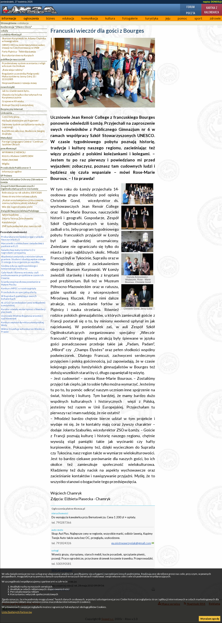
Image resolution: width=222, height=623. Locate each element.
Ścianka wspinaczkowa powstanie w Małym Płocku (20, 283)
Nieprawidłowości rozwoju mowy (19, 83)
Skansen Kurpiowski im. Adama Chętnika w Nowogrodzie (24, 39)
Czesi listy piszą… (11, 116)
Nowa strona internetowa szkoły (19, 196)
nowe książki (8, 87)
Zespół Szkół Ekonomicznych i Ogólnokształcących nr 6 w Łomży (19, 187)
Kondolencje (9, 222)
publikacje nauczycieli (13, 59)
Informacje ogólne (12, 171)
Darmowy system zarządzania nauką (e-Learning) (23, 126)
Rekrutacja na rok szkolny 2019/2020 (22, 192)
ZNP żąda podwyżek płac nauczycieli (21, 226)
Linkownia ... (7, 113)
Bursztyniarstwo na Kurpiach (18, 55)
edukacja (68, 18)
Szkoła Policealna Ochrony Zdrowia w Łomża (22, 181)
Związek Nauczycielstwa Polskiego (20, 210)
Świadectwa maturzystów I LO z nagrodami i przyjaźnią (18, 251)
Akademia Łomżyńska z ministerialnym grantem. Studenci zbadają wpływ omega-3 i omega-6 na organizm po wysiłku (23, 259)
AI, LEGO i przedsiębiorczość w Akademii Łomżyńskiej (23, 304)
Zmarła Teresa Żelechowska (17, 218)
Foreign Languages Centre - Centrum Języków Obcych (22, 143)
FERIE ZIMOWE (10, 159)
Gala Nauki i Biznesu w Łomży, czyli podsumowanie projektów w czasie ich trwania (22, 275)
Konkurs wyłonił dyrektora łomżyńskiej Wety (22, 323)
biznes (50, 18)
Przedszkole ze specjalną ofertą (18, 292)
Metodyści (6, 137)
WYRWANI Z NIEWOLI (14, 152)
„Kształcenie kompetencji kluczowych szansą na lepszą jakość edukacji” (22, 201)
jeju (168, 18)
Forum (190, 6)
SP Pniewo (6, 175)
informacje (9, 18)
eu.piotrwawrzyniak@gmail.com (131, 543)
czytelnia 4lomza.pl (11, 34)
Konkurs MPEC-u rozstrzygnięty (18, 288)
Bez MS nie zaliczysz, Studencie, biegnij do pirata (23, 132)
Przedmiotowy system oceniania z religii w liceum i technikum (23, 64)
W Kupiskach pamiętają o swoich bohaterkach (19, 297)
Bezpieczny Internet (12, 109)
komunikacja (90, 18)
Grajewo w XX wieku (13, 101)
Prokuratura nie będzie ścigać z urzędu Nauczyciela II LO (22, 238)
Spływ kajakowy (10, 214)
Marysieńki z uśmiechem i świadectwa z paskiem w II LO (22, 244)
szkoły (4, 30)
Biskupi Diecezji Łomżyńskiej (17, 105)
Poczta (190, 13)
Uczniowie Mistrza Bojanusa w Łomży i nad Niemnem (22, 317)
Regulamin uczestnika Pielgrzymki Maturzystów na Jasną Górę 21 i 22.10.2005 (20, 76)
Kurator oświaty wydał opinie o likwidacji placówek (23, 310)
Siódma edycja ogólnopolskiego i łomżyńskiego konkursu (19, 267)
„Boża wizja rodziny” (12, 69)
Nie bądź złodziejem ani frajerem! (20, 120)
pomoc (182, 18)
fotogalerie (130, 18)
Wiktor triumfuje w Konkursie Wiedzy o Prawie (22, 330)
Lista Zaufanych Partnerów (17, 612)
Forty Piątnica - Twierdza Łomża (19, 51)
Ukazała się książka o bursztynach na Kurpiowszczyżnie (22, 96)
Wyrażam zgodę (209, 618)
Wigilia (5, 163)
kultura (110, 18)
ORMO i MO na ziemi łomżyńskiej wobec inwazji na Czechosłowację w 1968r (23, 46)
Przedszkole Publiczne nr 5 (16, 167)
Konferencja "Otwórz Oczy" (16, 26)
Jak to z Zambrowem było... (16, 90)
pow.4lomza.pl (8, 148)
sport (198, 18)
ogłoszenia (31, 18)
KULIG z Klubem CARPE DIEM (17, 156)
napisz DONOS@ (212, 1)
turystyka (151, 18)
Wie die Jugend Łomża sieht (17, 206)
